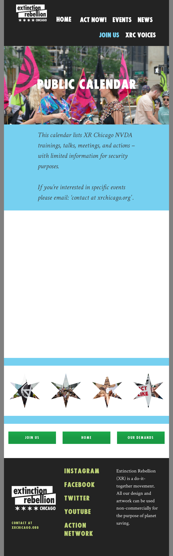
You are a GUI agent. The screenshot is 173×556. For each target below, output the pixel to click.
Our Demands (141, 438)
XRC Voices (140, 35)
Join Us (109, 35)
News (145, 20)
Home (63, 19)
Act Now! (93, 20)
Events (122, 20)
